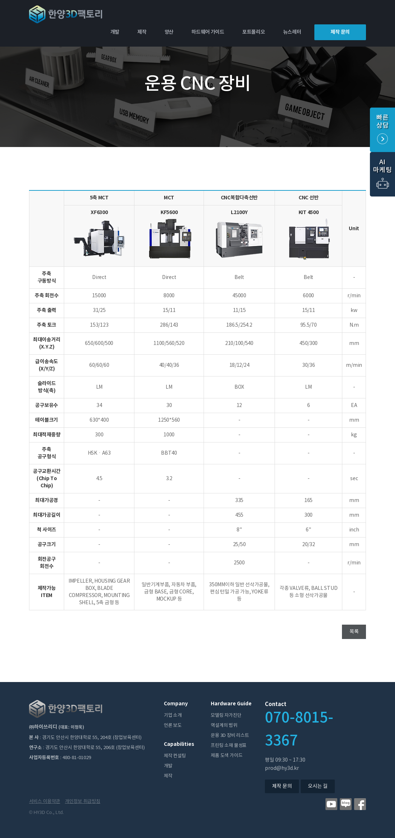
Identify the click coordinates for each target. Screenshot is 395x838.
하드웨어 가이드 (207, 32)
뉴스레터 (292, 32)
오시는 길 (318, 786)
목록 (354, 632)
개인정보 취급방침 (82, 801)
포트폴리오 (253, 32)
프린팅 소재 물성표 (229, 745)
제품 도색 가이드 (226, 755)
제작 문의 (340, 32)
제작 (141, 32)
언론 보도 (173, 725)
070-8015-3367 (299, 729)
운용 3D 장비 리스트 (230, 735)
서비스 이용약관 (44, 801)
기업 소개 (173, 715)
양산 (169, 32)
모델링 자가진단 (226, 715)
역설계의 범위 (224, 725)
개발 (114, 32)
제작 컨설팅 (175, 756)
